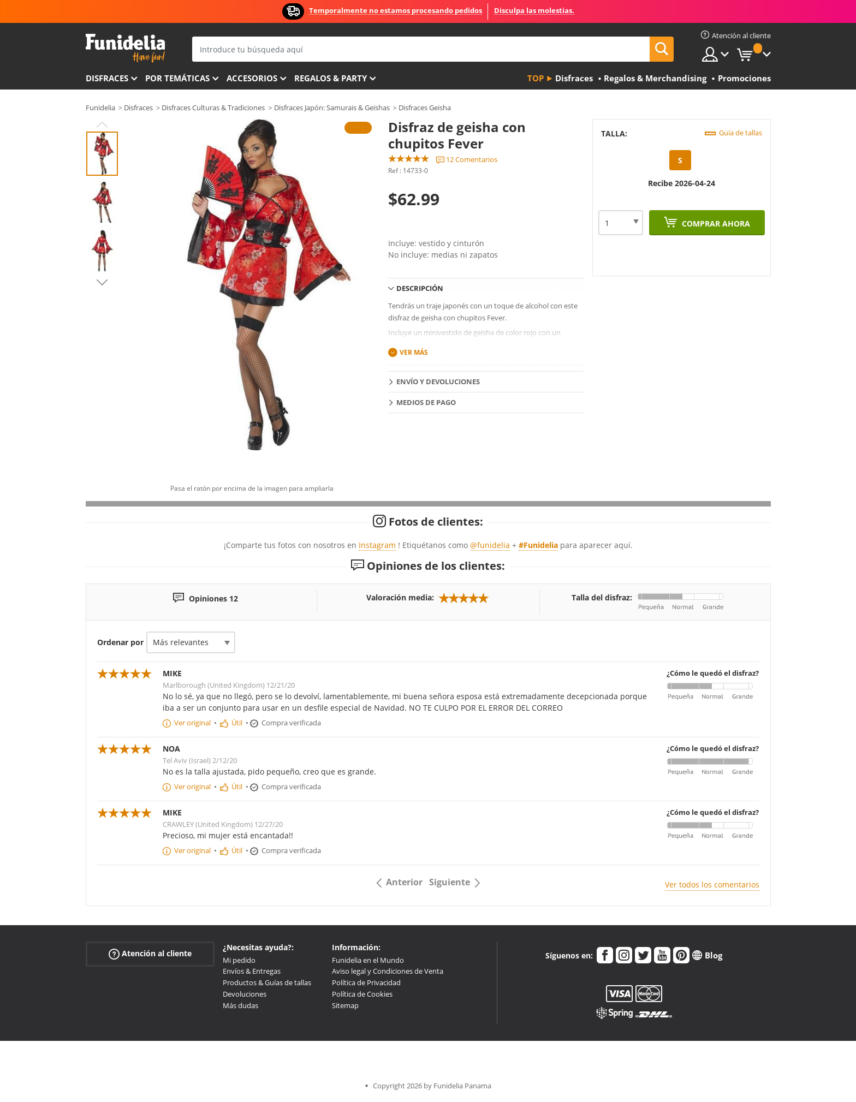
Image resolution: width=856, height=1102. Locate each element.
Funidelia (100, 107)
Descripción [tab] (419, 288)
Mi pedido (239, 960)
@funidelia (490, 545)
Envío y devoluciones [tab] (438, 381)
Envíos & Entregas (252, 971)
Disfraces (107, 78)
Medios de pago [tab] (426, 402)
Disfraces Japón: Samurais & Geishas (332, 107)
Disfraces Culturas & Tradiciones (213, 107)
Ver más (414, 352)
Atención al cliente (150, 953)
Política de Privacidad (366, 982)
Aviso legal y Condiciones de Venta (387, 971)
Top (535, 78)
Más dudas (240, 1005)
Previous (102, 124)
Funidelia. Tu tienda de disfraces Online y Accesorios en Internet (125, 48)
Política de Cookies (362, 994)
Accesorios (252, 78)
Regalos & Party (330, 78)
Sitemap (345, 1005)
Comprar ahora (715, 223)
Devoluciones (244, 994)
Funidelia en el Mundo (368, 960)
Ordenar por (120, 642)
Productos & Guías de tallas (267, 982)
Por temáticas (177, 78)
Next (102, 282)
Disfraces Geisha (425, 107)
